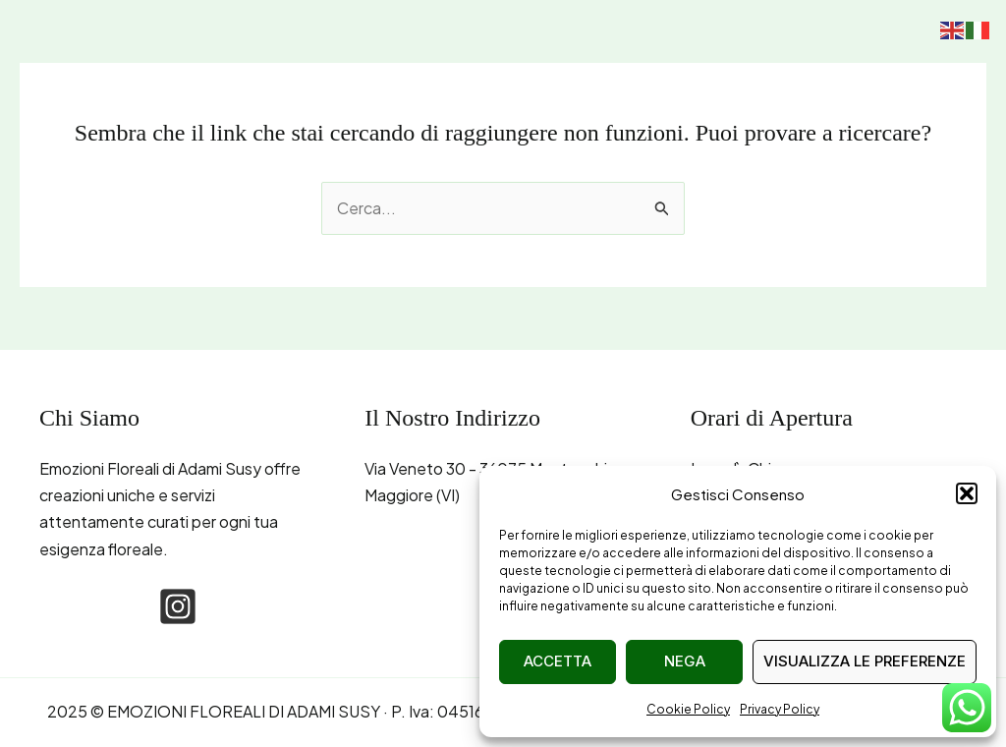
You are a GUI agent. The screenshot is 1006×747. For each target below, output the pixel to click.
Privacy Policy (779, 709)
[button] (967, 493)
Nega (684, 661)
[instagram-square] (177, 606)
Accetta (557, 661)
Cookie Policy (688, 709)
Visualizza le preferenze (864, 661)
